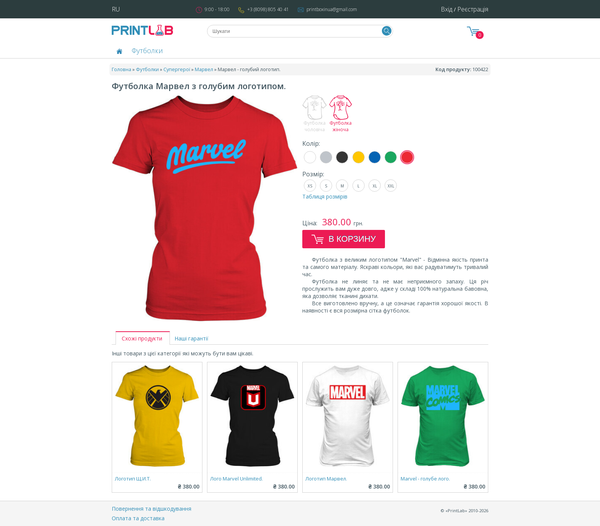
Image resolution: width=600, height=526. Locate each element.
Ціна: (310, 223)
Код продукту (452, 69)
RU (116, 9)
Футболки (147, 50)
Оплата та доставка (138, 518)
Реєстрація (472, 9)
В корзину (343, 239)
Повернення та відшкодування (151, 508)
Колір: (311, 143)
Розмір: (313, 174)
